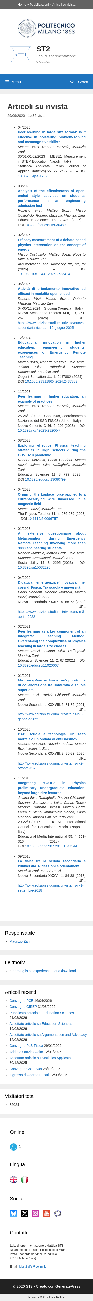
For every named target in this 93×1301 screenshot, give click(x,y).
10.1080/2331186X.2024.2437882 (51, 381)
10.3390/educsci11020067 (38, 665)
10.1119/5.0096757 (43, 519)
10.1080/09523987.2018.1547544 (51, 846)
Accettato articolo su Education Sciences (40, 1024)
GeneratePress (67, 1286)
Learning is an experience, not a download (43, 971)
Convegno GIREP (23, 1007)
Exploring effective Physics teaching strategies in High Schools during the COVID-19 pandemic (52, 450)
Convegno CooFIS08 (25, 1069)
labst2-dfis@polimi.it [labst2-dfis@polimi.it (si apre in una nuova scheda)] (32, 1266)
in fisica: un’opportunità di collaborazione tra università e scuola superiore (52, 685)
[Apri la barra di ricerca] (79, 81)
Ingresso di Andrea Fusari (29, 1075)
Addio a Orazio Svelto (26, 1052)
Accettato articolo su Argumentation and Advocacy (48, 1035)
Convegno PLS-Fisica (26, 1046)
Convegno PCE (21, 1001)
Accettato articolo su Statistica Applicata (40, 1058)
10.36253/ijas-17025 (33, 176)
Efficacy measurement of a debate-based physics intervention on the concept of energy (52, 244)
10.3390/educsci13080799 (45, 479)
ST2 (43, 49)
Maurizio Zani (19, 941)
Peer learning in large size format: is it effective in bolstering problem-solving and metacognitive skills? (52, 137)
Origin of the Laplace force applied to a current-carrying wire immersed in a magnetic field (52, 499)
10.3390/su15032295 (34, 567)
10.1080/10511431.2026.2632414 (44, 274)
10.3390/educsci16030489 (45, 225)
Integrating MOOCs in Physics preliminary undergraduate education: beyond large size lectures (52, 788)
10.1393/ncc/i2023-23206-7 (39, 430)
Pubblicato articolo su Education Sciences (41, 1013)
